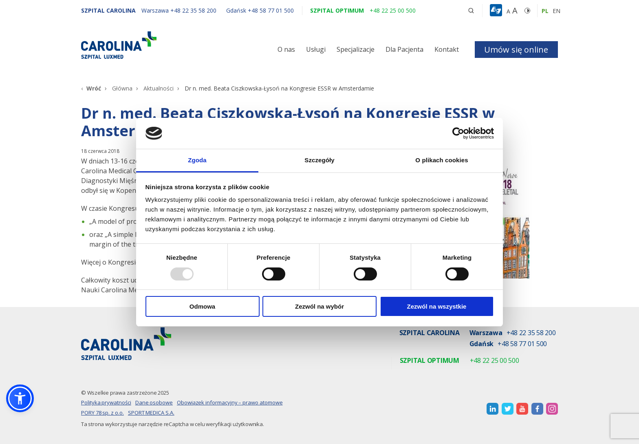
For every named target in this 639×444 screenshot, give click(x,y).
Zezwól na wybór (319, 306)
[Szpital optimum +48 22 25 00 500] (363, 10)
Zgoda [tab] (197, 160)
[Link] (156, 45)
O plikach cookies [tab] (441, 160)
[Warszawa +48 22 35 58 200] (179, 10)
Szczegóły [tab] (319, 160)
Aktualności (158, 88)
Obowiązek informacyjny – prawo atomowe (230, 402)
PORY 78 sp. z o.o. (102, 412)
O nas (286, 49)
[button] (497, 10)
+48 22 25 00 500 (494, 361)
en (556, 11)
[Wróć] (91, 88)
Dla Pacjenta (404, 49)
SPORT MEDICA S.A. (151, 412)
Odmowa (202, 306)
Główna (122, 88)
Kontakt (446, 49)
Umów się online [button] (516, 49)
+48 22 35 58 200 (531, 333)
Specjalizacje (356, 49)
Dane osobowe (154, 402)
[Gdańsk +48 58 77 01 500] (256, 10)
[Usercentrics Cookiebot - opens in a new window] (458, 133)
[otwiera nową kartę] (492, 409)
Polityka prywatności (106, 402)
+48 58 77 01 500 (522, 344)
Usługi (316, 49)
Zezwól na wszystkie (437, 306)
